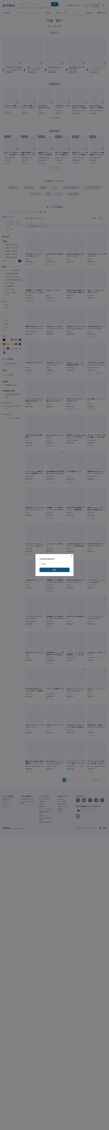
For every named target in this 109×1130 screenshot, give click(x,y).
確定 (54, 570)
